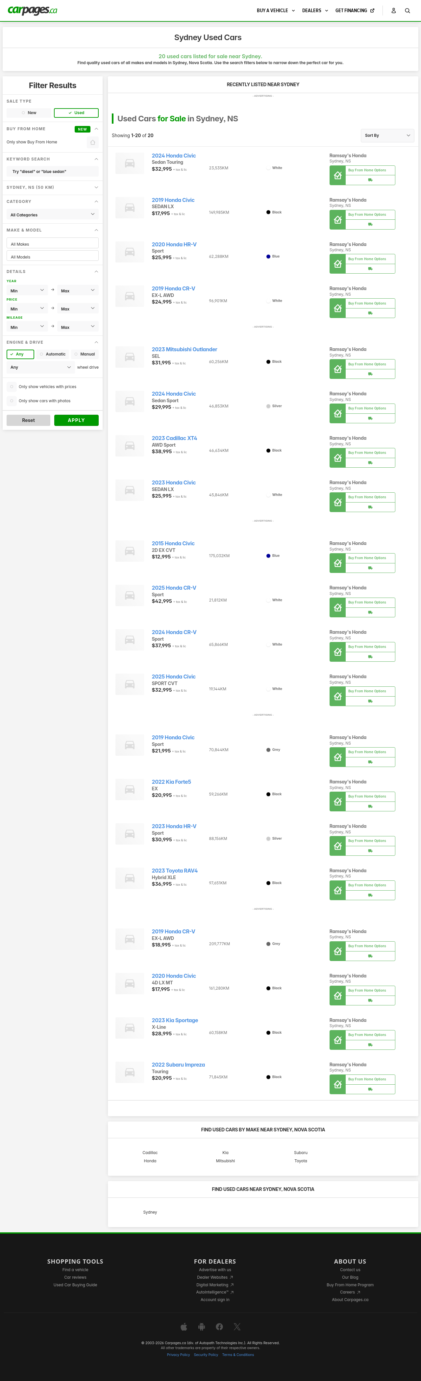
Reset (28, 420)
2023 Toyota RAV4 (175, 871)
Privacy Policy (178, 1355)
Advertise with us (215, 1269)
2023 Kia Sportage (175, 1020)
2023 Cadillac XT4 (174, 438)
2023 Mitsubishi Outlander (184, 349)
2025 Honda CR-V (174, 588)
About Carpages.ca (350, 1299)
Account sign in (215, 1299)
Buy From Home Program (350, 1284)
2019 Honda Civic (173, 200)
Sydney (150, 1212)
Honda (150, 1160)
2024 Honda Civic (174, 156)
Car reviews (75, 1277)
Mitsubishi (225, 1160)
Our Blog (350, 1277)
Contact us (350, 1269)
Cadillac (150, 1152)
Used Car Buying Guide (75, 1284)
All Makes (53, 244)
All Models (53, 257)
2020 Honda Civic (174, 976)
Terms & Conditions (238, 1355)
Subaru (301, 1152)
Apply (76, 420)
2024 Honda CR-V (174, 632)
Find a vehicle (75, 1269)
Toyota (300, 1160)
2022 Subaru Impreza (178, 1065)
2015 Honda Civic (173, 543)
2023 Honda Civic (174, 483)
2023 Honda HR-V (174, 826)
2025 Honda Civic (174, 677)
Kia (225, 1152)
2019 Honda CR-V (173, 288)
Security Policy (206, 1355)
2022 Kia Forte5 (171, 782)
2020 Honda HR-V (174, 244)
